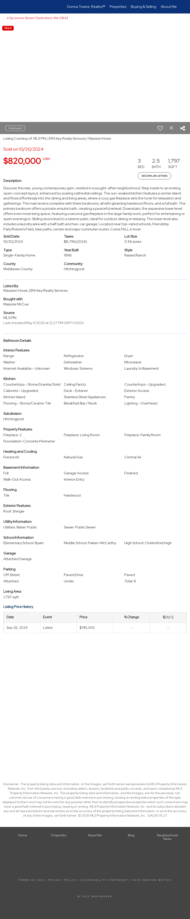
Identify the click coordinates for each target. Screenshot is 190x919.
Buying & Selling (143, 6)
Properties (118, 6)
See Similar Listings (154, 175)
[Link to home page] (13, 6)
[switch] (160, 128)
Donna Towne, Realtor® (86, 6)
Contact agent (15, 128)
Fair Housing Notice (152, 880)
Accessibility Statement (104, 880)
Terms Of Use (31, 880)
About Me (169, 6)
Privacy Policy (62, 880)
